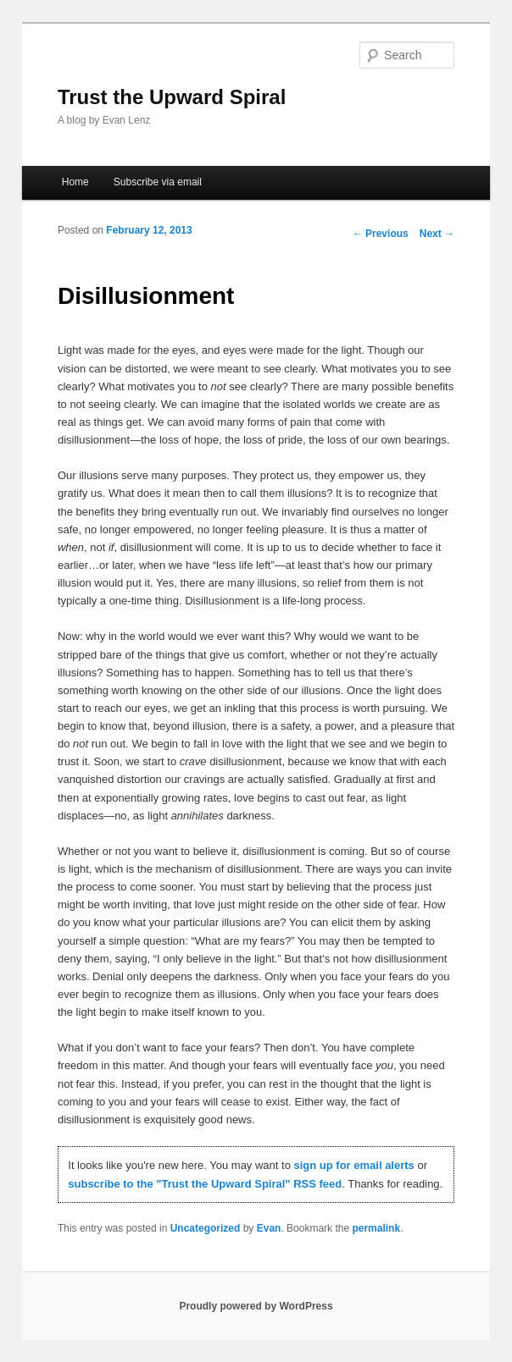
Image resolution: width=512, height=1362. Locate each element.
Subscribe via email (158, 182)
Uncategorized (205, 1228)
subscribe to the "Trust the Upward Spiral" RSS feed (205, 1183)
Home (75, 182)
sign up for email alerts (354, 1165)
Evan (269, 1228)
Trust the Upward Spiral (172, 96)
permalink (376, 1228)
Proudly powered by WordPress (255, 1306)
